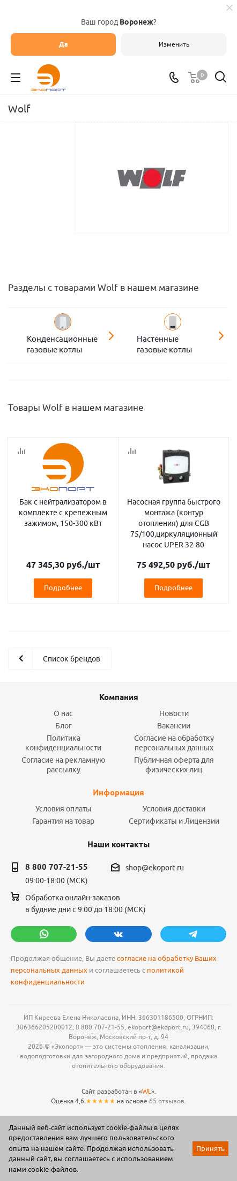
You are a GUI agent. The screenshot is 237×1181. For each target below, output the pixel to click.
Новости (174, 713)
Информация (118, 793)
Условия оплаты (63, 808)
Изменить (174, 44)
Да (63, 44)
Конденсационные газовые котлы (62, 344)
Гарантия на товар (63, 821)
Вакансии (173, 725)
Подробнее (63, 587)
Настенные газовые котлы (164, 344)
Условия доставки (174, 808)
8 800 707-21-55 (56, 867)
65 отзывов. (167, 1101)
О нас (63, 713)
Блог (63, 725)
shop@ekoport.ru (154, 867)
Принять (210, 1148)
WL (146, 1091)
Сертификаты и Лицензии (174, 821)
